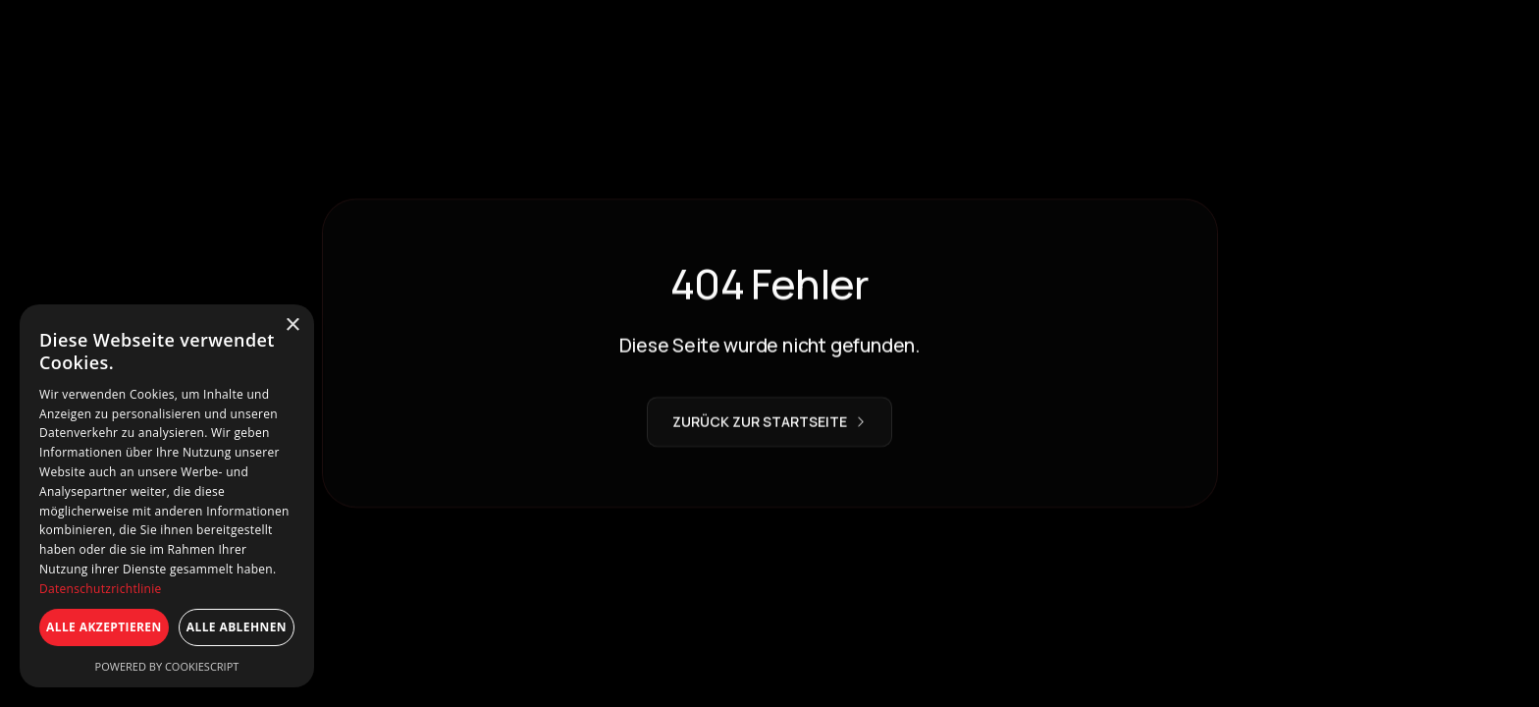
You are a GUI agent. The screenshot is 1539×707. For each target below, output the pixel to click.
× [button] (292, 325)
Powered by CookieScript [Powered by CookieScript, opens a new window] (167, 666)
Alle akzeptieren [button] (104, 627)
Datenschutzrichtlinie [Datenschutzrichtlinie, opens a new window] (100, 588)
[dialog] (167, 495)
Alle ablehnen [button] (236, 627)
